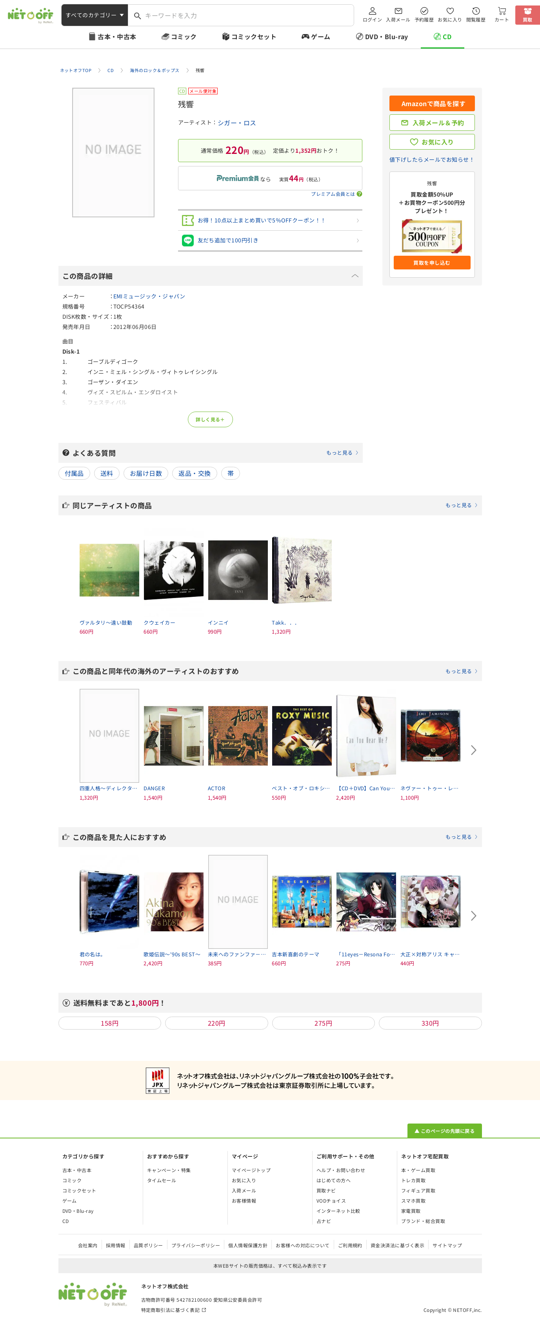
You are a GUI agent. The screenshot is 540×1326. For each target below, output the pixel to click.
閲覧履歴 (476, 19)
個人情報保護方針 (247, 1245)
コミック (184, 36)
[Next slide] (474, 750)
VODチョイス (331, 1200)
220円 (216, 1023)
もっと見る (339, 452)
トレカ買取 (413, 1180)
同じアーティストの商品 (275, 505)
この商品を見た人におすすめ (275, 837)
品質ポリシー (148, 1245)
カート (502, 19)
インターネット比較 (338, 1210)
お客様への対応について (302, 1245)
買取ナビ (326, 1190)
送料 (106, 473)
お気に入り (450, 19)
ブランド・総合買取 (423, 1221)
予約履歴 (424, 19)
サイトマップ (447, 1245)
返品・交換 (194, 473)
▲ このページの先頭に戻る (445, 1130)
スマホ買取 (413, 1200)
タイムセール (161, 1180)
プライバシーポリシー (195, 1245)
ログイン (372, 19)
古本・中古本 (117, 36)
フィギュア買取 (418, 1190)
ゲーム (320, 36)
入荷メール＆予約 (438, 122)
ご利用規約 (350, 1245)
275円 (323, 1023)
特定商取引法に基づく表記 (170, 1309)
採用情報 (115, 1245)
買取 (528, 19)
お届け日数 (146, 473)
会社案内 (88, 1245)
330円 (430, 1023)
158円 (109, 1023)
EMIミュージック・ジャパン (149, 296)
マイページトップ (251, 1170)
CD (447, 36)
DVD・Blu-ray (386, 36)
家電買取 (411, 1210)
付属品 (74, 473)
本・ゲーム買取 (418, 1170)
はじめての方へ (333, 1180)
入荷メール (398, 19)
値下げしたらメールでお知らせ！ (432, 159)
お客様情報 (244, 1200)
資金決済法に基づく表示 (397, 1245)
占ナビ (323, 1221)
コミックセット (253, 36)
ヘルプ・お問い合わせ (340, 1170)
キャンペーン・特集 (169, 1170)
